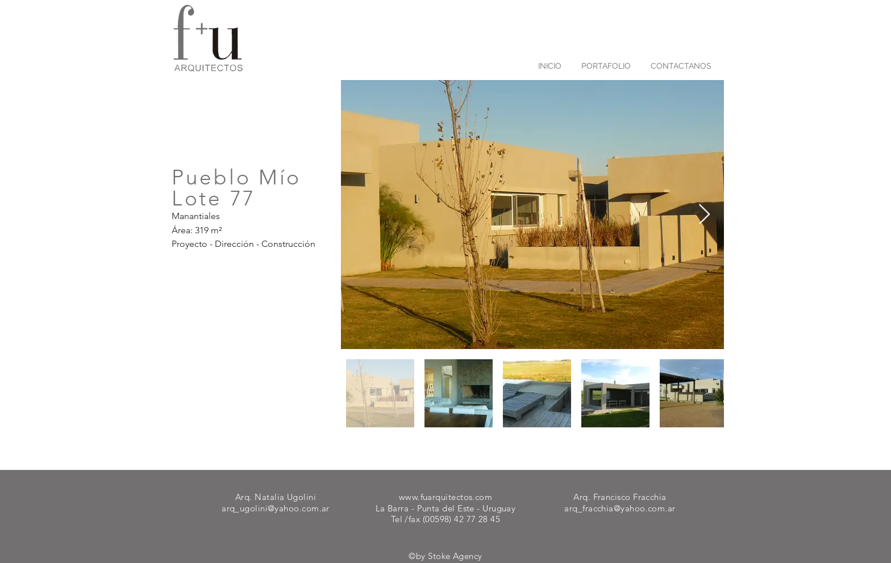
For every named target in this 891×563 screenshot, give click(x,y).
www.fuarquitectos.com (445, 496)
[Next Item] (704, 215)
